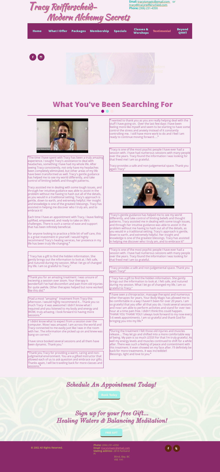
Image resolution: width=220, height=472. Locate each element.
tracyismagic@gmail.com (115, 448)
